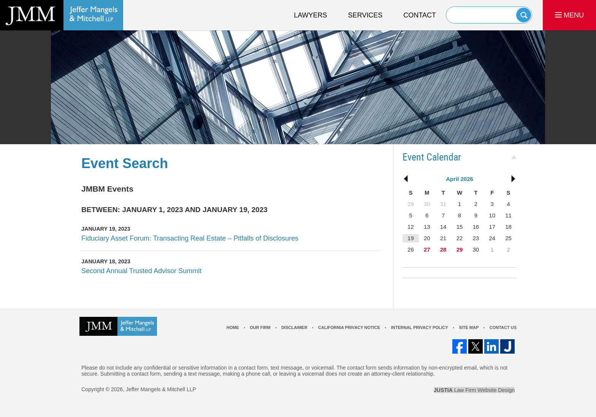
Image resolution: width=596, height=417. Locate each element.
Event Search (124, 163)
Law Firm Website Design (474, 390)
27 (427, 249)
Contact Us (503, 327)
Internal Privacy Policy (419, 327)
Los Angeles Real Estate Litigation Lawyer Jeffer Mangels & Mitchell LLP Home (61, 15)
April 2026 (459, 179)
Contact (419, 15)
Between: (100, 210)
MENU (569, 15)
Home (233, 327)
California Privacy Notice (349, 327)
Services (365, 15)
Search (523, 15)
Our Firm (260, 327)
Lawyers (310, 15)
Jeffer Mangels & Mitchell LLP (161, 389)
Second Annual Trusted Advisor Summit (141, 271)
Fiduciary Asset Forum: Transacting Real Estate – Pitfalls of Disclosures (189, 238)
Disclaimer (294, 327)
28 (443, 249)
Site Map (469, 327)
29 (460, 249)
